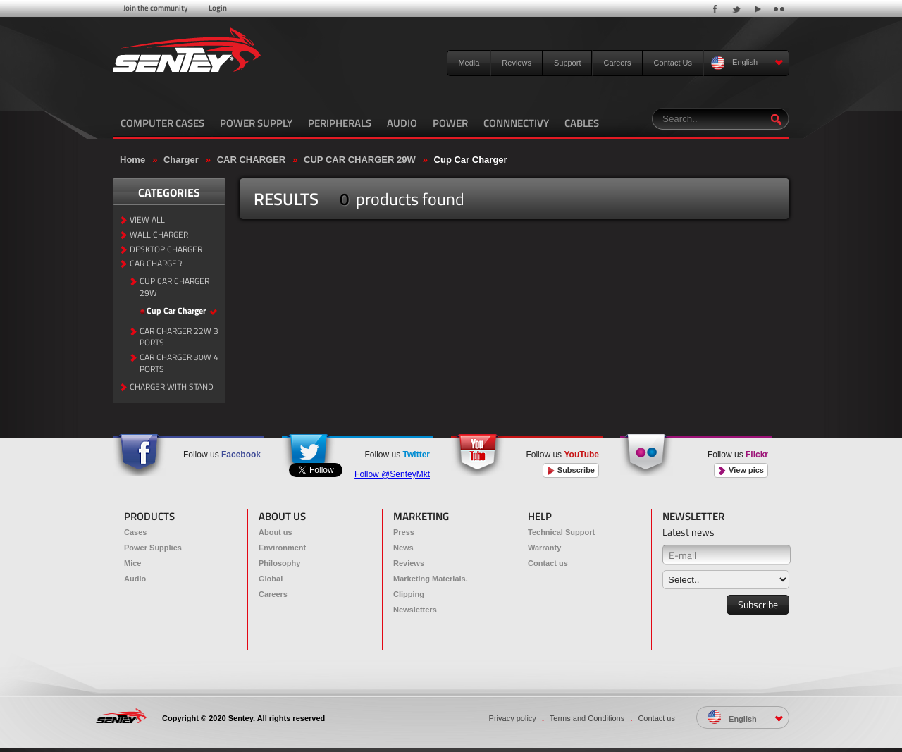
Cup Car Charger (470, 159)
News (403, 547)
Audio (135, 578)
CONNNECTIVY (516, 123)
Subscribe (571, 470)
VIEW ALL (147, 220)
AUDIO (402, 123)
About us (275, 532)
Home (132, 159)
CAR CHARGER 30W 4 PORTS (179, 364)
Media (468, 62)
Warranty (544, 547)
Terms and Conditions (587, 718)
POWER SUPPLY (256, 123)
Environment (282, 547)
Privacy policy (512, 718)
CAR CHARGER (251, 159)
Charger (181, 159)
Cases (135, 532)
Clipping (408, 594)
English (747, 63)
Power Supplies (153, 547)
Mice (132, 563)
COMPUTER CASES (162, 123)
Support (567, 62)
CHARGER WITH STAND (172, 387)
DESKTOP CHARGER (166, 250)
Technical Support (561, 532)
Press (403, 532)
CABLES (581, 123)
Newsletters (415, 609)
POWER (450, 123)
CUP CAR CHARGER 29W (360, 159)
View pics (741, 470)
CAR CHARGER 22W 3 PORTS (179, 338)
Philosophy (279, 563)
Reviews (516, 62)
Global (271, 578)
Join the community (155, 7)
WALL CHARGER (159, 235)
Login (218, 7)
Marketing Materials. (430, 578)
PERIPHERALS (339, 123)
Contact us (548, 563)
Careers (617, 62)
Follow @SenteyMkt (392, 474)
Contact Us (673, 62)
